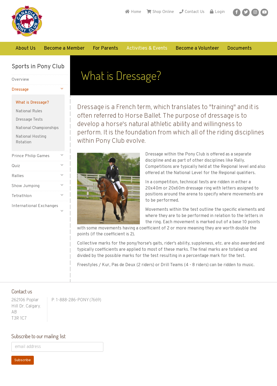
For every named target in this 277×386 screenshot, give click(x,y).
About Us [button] (25, 48)
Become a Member (64, 48)
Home (133, 12)
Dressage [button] (37, 89)
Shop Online (160, 12)
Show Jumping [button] (37, 186)
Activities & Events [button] (146, 48)
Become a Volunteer (197, 48)
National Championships (37, 128)
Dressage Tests (29, 119)
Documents (239, 48)
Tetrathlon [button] (37, 196)
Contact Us (192, 12)
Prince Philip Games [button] (37, 156)
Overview (20, 79)
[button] (236, 12)
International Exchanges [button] (37, 207)
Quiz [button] (37, 166)
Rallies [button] (37, 176)
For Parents (105, 48)
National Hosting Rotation (31, 139)
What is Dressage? (32, 102)
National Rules (29, 111)
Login (217, 12)
